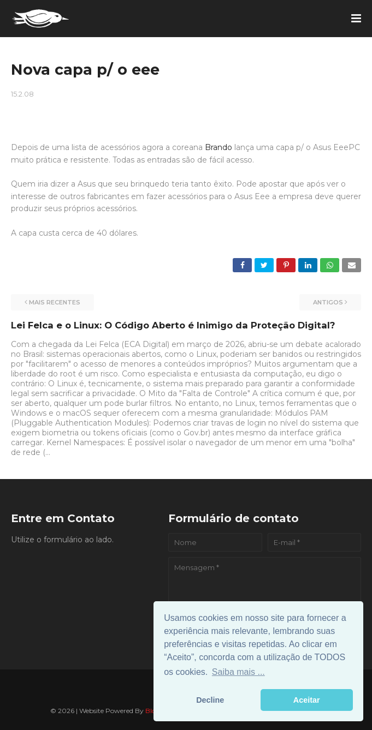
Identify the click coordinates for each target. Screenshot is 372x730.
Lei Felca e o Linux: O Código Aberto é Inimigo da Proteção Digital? (173, 325)
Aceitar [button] (306, 700)
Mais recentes (54, 302)
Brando (218, 147)
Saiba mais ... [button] (238, 672)
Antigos (328, 302)
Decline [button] (210, 700)
